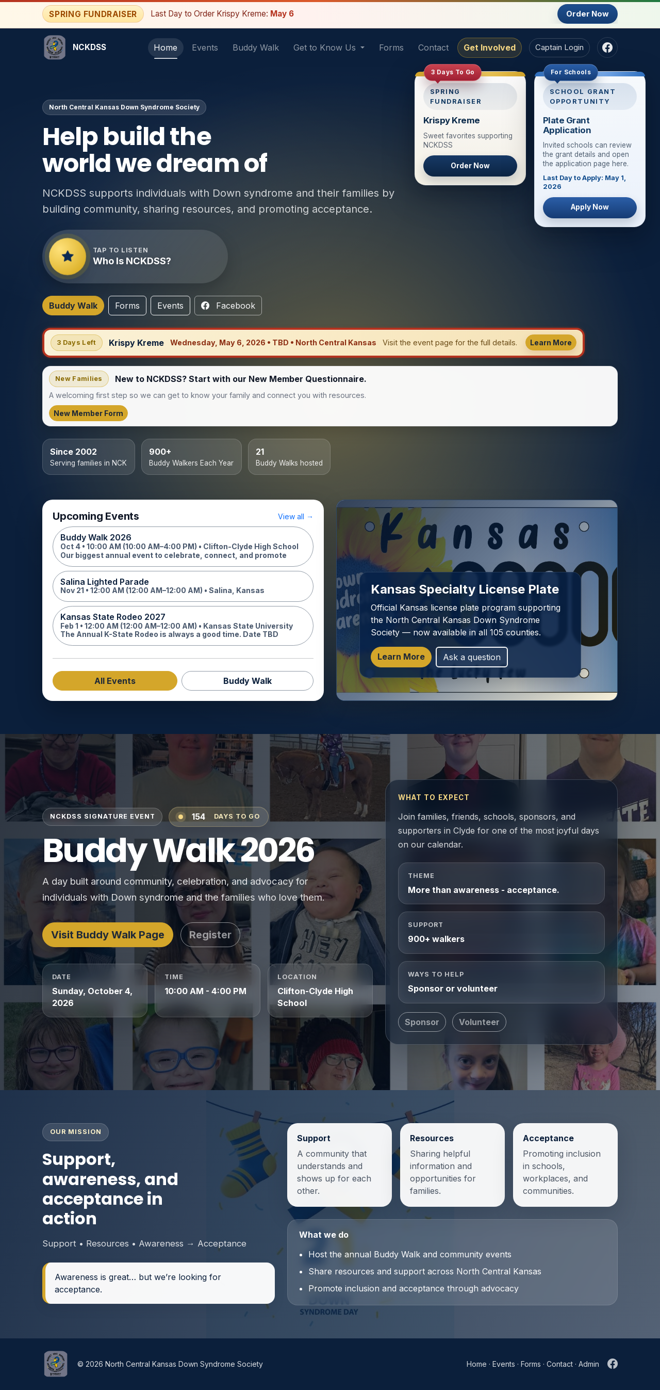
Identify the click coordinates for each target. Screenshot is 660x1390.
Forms (391, 47)
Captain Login (559, 47)
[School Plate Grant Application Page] (590, 149)
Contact (433, 47)
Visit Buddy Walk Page (107, 935)
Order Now (587, 14)
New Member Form (88, 413)
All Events (115, 681)
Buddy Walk (256, 47)
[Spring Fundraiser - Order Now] (470, 128)
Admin (589, 1364)
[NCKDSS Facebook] (607, 47)
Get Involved (490, 47)
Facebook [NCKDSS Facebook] (228, 305)
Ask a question (472, 657)
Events (205, 47)
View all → (296, 516)
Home (165, 47)
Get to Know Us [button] (325, 47)
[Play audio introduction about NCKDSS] (135, 256)
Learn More (551, 342)
